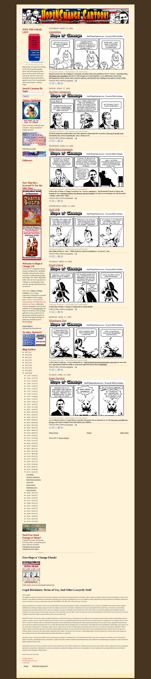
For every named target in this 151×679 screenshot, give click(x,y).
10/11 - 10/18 (31, 404)
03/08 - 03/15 (31, 503)
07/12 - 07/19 (31, 438)
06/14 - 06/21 (31, 448)
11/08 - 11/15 (31, 394)
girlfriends (103, 364)
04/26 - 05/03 (31, 467)
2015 (26, 357)
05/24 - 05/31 (31, 456)
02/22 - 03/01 (31, 508)
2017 (26, 352)
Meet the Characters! (40, 666)
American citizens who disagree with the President (78, 193)
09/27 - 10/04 (31, 409)
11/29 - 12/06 (31, 386)
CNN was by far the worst (114, 133)
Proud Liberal (30, 485)
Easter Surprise (31, 490)
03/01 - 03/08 (31, 506)
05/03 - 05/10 (31, 464)
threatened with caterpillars (58, 76)
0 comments (69, 253)
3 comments (69, 198)
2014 (26, 360)
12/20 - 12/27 (31, 378)
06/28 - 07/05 (31, 443)
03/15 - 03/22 (31, 500)
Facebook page (38, 308)
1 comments (69, 138)
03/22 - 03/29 (31, 498)
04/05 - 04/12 (31, 493)
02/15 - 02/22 (31, 511)
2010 (26, 370)
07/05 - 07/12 (31, 441)
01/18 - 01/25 (31, 521)
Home (89, 433)
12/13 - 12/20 (31, 381)
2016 (26, 355)
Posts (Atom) (64, 438)
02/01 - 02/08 (31, 516)
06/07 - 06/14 (31, 451)
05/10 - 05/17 (31, 461)
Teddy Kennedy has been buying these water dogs (100, 362)
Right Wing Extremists (33, 480)
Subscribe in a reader (29, 149)
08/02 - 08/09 (31, 430)
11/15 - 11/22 (31, 391)
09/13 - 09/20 (31, 415)
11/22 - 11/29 (31, 389)
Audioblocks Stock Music (30, 549)
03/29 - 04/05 (31, 495)
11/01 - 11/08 (31, 396)
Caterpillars (30, 474)
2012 (26, 365)
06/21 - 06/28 (31, 446)
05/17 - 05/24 (31, 459)
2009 (26, 373)
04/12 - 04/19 (31, 472)
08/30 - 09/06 (31, 420)
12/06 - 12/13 (31, 383)
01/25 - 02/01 (31, 519)
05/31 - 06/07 (31, 454)
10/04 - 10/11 (31, 407)
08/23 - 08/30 (31, 422)
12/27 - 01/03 (31, 375)
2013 (26, 363)
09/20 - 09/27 (31, 412)
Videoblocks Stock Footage (31, 547)
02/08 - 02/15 (31, 513)
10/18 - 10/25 (31, 402)
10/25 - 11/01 (31, 399)
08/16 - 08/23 (31, 425)
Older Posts (124, 433)
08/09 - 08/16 (31, 428)
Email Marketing (31, 64)
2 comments (69, 80)
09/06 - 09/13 (31, 417)
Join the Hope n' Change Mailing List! (34, 42)
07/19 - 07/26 (31, 435)
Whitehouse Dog (31, 487)
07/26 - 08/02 (31, 433)
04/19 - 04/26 (31, 469)
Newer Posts (53, 433)
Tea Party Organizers (33, 477)
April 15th (29, 482)
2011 (26, 368)
